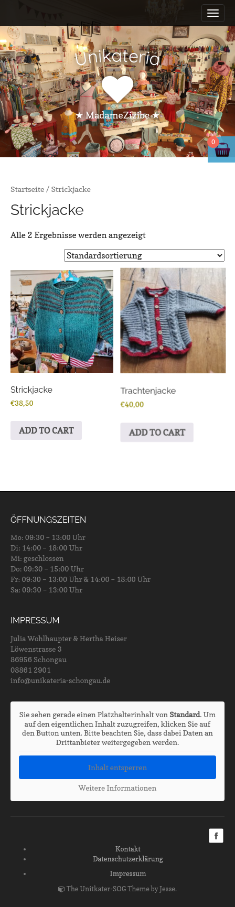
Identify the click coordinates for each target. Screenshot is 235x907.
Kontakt (128, 849)
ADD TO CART (46, 431)
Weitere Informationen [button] (117, 787)
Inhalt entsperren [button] (117, 767)
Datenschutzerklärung (128, 859)
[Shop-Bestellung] (144, 255)
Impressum (128, 873)
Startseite (27, 189)
